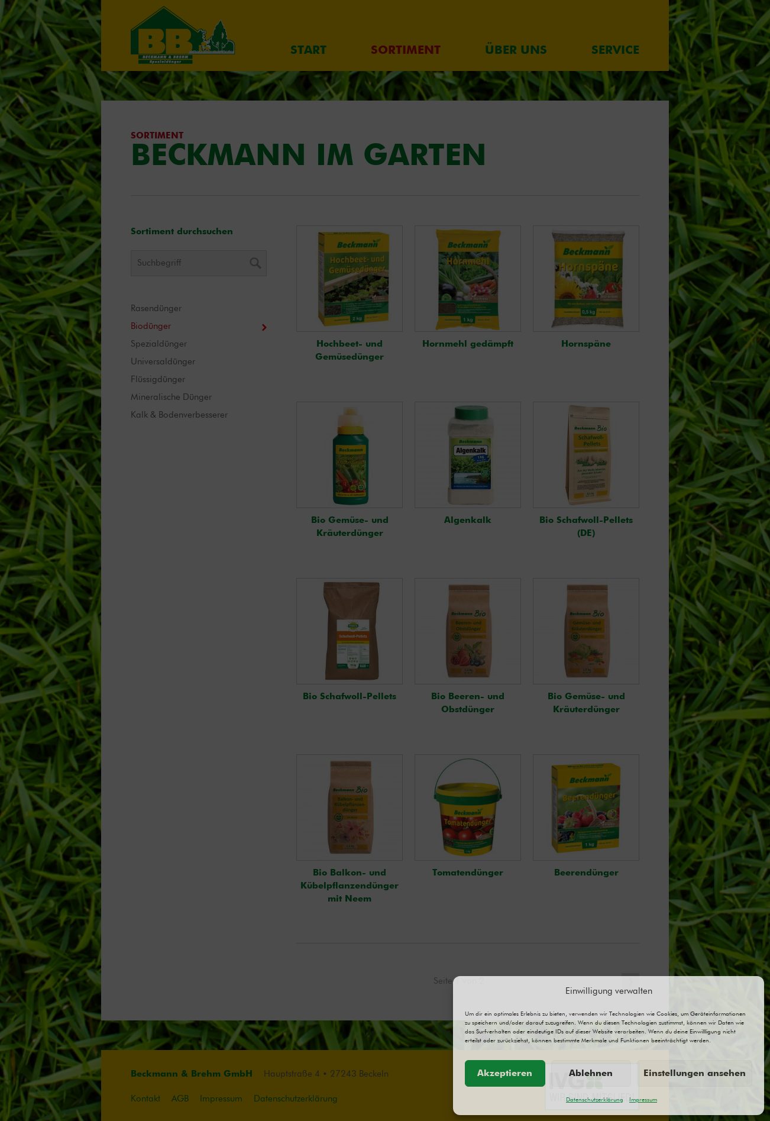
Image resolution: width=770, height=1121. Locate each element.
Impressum (643, 1100)
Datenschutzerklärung (594, 1100)
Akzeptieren (504, 1073)
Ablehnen (591, 1073)
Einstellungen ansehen (694, 1073)
